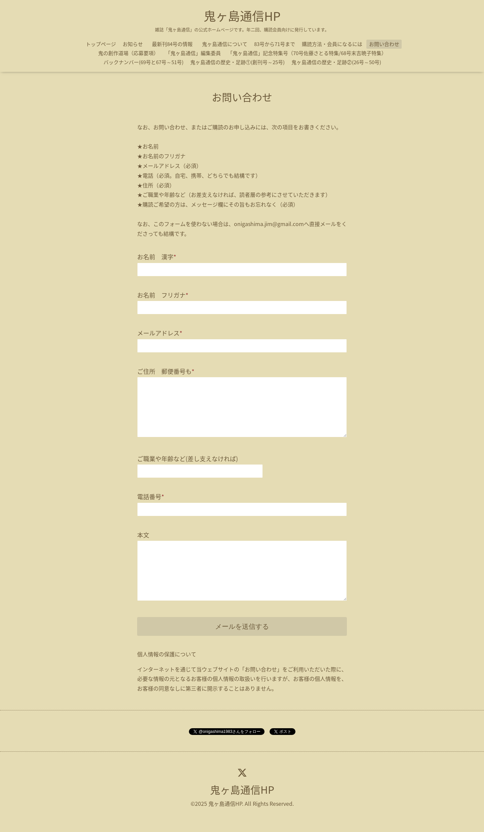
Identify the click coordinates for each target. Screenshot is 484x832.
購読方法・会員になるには (332, 44)
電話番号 (150, 496)
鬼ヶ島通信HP (242, 16)
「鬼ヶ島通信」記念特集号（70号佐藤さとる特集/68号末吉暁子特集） (307, 53)
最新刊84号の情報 (175, 44)
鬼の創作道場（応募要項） (128, 53)
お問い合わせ (384, 44)
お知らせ (133, 44)
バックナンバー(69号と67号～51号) (144, 62)
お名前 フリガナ (162, 295)
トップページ (101, 44)
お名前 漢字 (156, 256)
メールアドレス (159, 333)
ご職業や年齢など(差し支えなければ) (187, 458)
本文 (143, 534)
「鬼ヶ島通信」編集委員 (193, 53)
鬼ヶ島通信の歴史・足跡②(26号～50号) (336, 62)
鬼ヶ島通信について (224, 44)
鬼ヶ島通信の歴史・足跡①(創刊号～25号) (237, 62)
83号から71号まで (274, 44)
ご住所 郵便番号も (165, 371)
